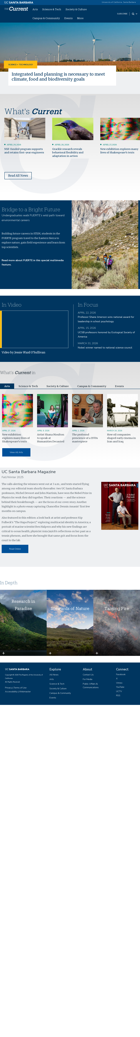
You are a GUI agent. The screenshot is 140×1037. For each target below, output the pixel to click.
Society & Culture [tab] (58, 386)
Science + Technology (20, 64)
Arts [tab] (7, 386)
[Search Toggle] (135, 13)
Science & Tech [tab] (28, 386)
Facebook (121, 674)
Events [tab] (119, 386)
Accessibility (11, 691)
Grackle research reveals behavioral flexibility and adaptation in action (67, 152)
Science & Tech (51, 9)
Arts (35, 9)
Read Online (15, 548)
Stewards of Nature (70, 608)
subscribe (122, 13)
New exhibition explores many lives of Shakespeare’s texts (16, 438)
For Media (87, 679)
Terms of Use (20, 687)
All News (53, 674)
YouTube (120, 687)
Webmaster (25, 691)
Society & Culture (76, 9)
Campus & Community (46, 18)
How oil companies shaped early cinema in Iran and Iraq (121, 438)
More (80, 18)
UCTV (119, 691)
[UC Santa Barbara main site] (18, 2)
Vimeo (119, 682)
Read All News (18, 175)
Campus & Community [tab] (91, 386)
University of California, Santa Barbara (119, 2)
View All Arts (16, 452)
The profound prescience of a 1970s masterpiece (85, 438)
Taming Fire (116, 608)
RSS (118, 695)
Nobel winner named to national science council (105, 347)
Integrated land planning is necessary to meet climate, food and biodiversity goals (58, 76)
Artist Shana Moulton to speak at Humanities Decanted (50, 438)
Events (68, 18)
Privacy (8, 687)
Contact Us (88, 674)
